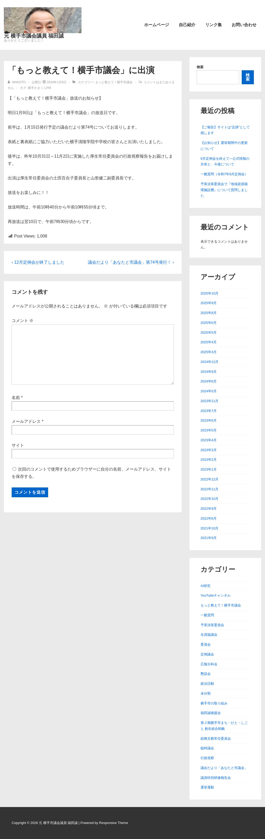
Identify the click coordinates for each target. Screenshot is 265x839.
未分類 (206, 693)
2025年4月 (209, 342)
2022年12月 (209, 479)
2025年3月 (209, 352)
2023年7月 (209, 411)
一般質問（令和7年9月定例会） (224, 174)
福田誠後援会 (211, 713)
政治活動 (207, 684)
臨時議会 (207, 748)
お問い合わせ (244, 25)
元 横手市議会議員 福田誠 (34, 36)
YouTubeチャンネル (216, 595)
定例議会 (207, 654)
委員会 (206, 644)
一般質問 (207, 615)
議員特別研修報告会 (216, 778)
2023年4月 (209, 440)
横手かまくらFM (39, 88)
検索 (200, 67)
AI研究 (205, 586)
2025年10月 (209, 293)
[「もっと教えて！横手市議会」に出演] (57, 82)
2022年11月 (209, 489)
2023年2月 (209, 460)
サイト (18, 445)
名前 (16, 397)
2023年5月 (209, 430)
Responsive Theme (113, 823)
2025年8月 (209, 313)
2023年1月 (209, 469)
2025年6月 (209, 323)
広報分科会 (209, 664)
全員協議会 (209, 635)
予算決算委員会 (212, 625)
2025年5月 (209, 332)
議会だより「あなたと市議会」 (224, 768)
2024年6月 (209, 381)
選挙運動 (207, 787)
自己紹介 (187, 25)
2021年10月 (209, 528)
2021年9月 (209, 538)
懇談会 (206, 674)
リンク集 (213, 25)
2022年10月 (209, 499)
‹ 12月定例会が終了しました (38, 262)
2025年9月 (209, 303)
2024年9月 (209, 372)
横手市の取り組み (214, 703)
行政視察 (207, 758)
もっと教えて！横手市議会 (113, 82)
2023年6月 (209, 420)
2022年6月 (209, 518)
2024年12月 (209, 362)
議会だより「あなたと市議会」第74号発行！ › (131, 262)
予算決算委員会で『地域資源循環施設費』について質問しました (224, 190)
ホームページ (156, 25)
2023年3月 (209, 450)
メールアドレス (26, 421)
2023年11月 (209, 401)
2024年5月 (209, 391)
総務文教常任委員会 (216, 738)
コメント (22, 320)
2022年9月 (209, 509)
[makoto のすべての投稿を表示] (17, 82)
